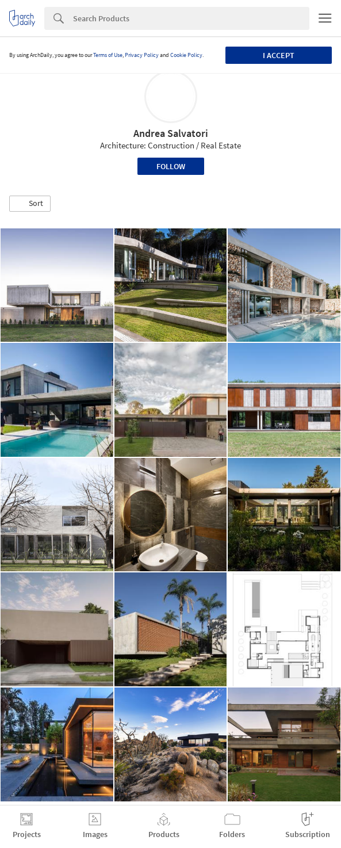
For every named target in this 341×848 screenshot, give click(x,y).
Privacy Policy (142, 55)
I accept (278, 55)
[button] (30, 204)
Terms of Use (107, 55)
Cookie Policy (186, 55)
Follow (170, 166)
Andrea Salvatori (170, 133)
